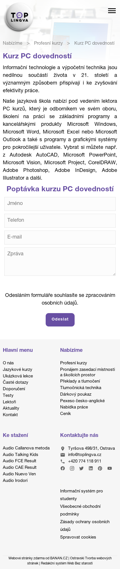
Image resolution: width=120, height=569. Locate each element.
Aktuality (11, 408)
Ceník (65, 414)
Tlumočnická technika (80, 388)
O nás (8, 363)
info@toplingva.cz (84, 455)
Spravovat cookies (78, 537)
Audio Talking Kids (20, 455)
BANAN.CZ (59, 558)
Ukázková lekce (18, 376)
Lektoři (9, 402)
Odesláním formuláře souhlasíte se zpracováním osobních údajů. (60, 299)
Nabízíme (12, 44)
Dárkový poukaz (75, 395)
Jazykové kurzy (17, 370)
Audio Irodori (15, 481)
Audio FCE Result (19, 461)
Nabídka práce (74, 407)
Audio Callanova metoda (26, 448)
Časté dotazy (15, 383)
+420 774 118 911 (84, 461)
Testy (8, 396)
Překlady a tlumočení (80, 381)
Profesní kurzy (48, 44)
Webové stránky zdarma (27, 558)
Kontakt (10, 415)
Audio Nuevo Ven (19, 474)
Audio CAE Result (20, 468)
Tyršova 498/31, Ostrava (91, 449)
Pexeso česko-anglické (82, 401)
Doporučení (14, 389)
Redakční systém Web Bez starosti (67, 563)
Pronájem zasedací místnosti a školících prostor (87, 372)
